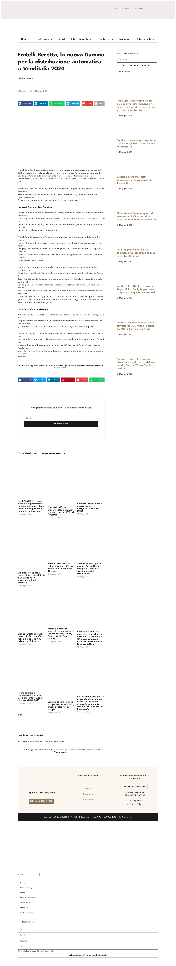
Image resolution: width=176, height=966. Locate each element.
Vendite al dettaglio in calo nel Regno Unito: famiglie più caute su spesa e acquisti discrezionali (89, 568)
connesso (34, 741)
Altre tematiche (146, 39)
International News (81, 39)
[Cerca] (41, 874)
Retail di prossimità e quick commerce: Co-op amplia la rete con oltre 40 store (60, 567)
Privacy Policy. (49, 951)
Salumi (23, 91)
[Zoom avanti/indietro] (2, 961)
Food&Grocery (43, 39)
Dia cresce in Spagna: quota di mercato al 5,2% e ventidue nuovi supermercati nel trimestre (31, 577)
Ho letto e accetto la (38, 951)
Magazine (124, 39)
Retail (62, 39)
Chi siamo (139, 8)
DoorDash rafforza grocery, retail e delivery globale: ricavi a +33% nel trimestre (61, 511)
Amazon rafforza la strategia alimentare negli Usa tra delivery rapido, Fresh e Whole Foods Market (61, 633)
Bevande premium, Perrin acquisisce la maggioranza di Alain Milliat (90, 507)
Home (24, 39)
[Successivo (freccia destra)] (6, 964)
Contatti (114, 8)
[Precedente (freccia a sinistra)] (2, 964)
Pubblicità (126, 8)
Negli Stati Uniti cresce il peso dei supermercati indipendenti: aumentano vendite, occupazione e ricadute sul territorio (31, 506)
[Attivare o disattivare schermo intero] (6, 961)
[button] (25, 103)
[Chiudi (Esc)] (14, 961)
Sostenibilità (106, 39)
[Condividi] (10, 961)
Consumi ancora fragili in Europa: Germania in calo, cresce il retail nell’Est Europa (61, 705)
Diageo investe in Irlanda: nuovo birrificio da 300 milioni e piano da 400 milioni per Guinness (31, 637)
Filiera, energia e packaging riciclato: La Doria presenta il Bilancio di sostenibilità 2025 (31, 696)
